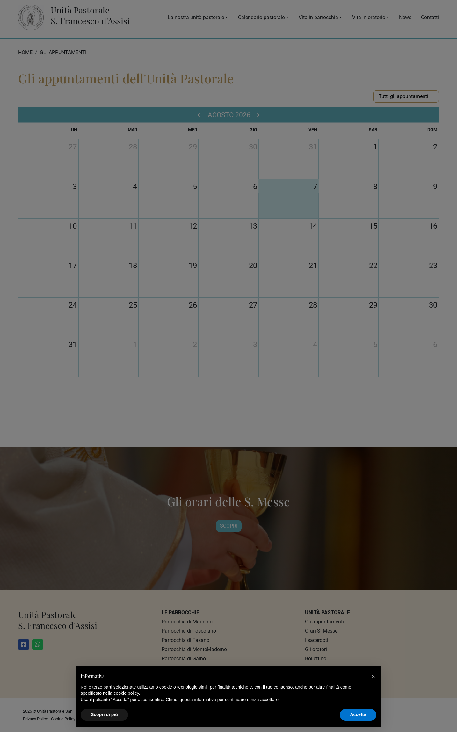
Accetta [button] (358, 714)
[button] (373, 676)
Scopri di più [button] (104, 714)
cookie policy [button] (126, 693)
